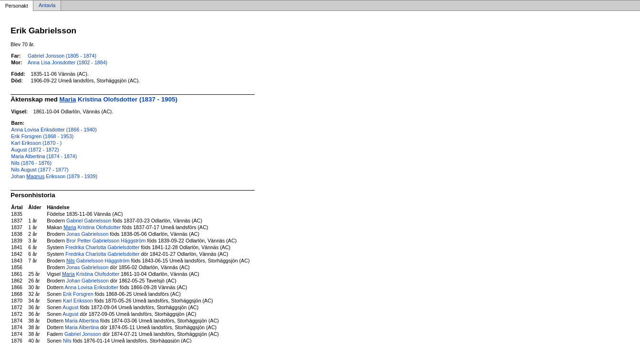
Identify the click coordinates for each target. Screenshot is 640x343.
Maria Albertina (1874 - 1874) (44, 156)
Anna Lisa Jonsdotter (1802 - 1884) (67, 62)
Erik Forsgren (78, 294)
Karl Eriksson (78, 300)
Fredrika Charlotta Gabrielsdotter (102, 247)
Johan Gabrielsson (87, 280)
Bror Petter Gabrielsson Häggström (105, 240)
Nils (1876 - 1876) (31, 163)
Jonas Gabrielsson (87, 234)
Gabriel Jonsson (82, 334)
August (70, 307)
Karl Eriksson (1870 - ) (36, 143)
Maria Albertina (82, 320)
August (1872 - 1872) (35, 149)
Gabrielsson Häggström (98, 260)
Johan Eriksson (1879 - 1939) (54, 176)
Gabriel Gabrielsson (88, 220)
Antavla (47, 6)
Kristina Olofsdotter (92, 227)
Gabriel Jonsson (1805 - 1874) (62, 56)
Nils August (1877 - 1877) (39, 169)
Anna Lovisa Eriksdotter (92, 287)
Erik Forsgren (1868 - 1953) (42, 136)
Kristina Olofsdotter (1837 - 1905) (118, 99)
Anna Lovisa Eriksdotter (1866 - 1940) (53, 129)
